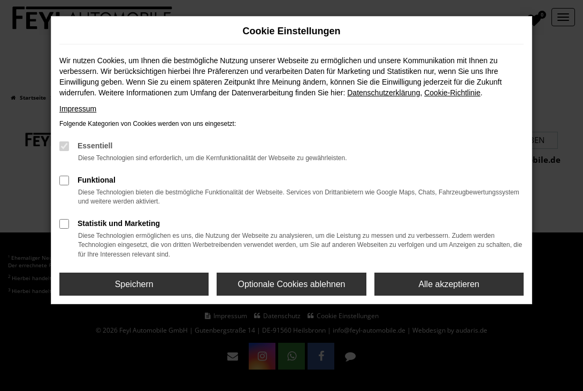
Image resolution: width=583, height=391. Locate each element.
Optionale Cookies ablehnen (291, 284)
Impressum (77, 108)
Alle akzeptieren (448, 284)
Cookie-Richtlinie (452, 92)
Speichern (134, 284)
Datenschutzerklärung (383, 92)
